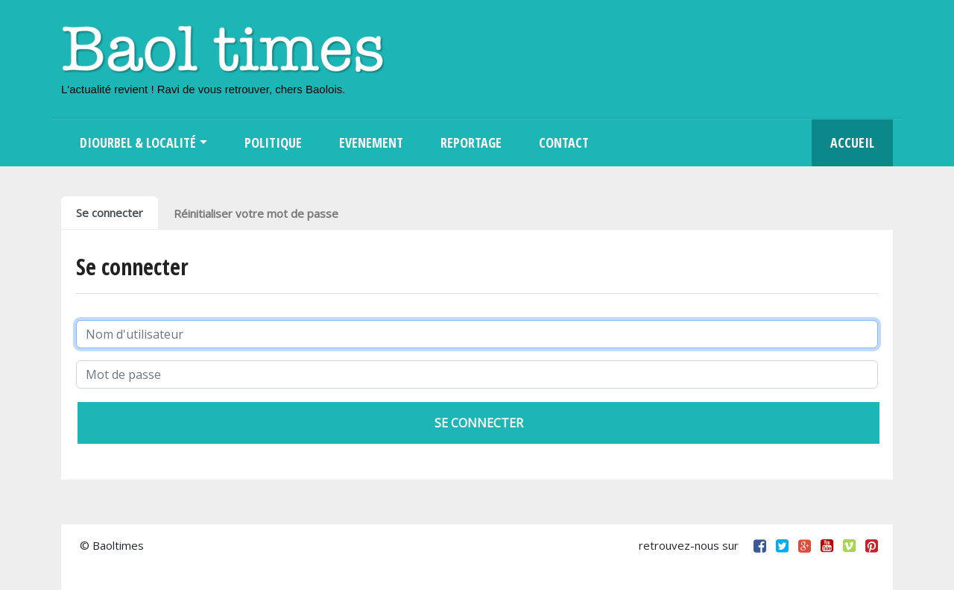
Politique (273, 142)
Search (626, 142)
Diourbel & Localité (138, 142)
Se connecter (109, 212)
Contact (564, 142)
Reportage (471, 142)
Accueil (852, 142)
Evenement (371, 142)
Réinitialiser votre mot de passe (256, 213)
